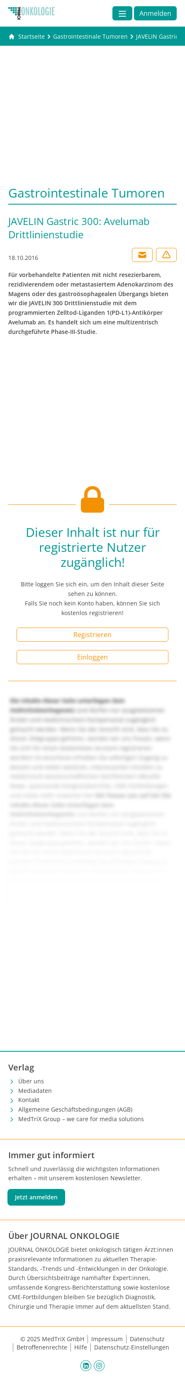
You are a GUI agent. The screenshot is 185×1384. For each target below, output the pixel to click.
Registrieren (92, 634)
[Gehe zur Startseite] (26, 36)
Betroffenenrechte (42, 1347)
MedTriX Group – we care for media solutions (81, 1119)
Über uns (31, 1081)
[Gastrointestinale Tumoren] (90, 36)
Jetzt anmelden (36, 1197)
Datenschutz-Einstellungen (131, 1347)
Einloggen (92, 657)
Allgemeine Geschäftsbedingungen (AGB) (75, 1109)
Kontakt (28, 1100)
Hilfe (80, 1347)
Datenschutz (147, 1339)
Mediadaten (35, 1091)
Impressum (107, 1339)
